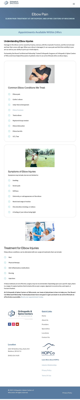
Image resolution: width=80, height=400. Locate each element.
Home (44, 317)
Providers (45, 325)
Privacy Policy (46, 371)
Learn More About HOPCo (50, 361)
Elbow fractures (18, 111)
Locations (45, 334)
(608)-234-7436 (13, 356)
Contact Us (46, 338)
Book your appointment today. (32, 298)
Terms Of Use (46, 376)
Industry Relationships (49, 366)
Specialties (46, 330)
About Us (45, 321)
